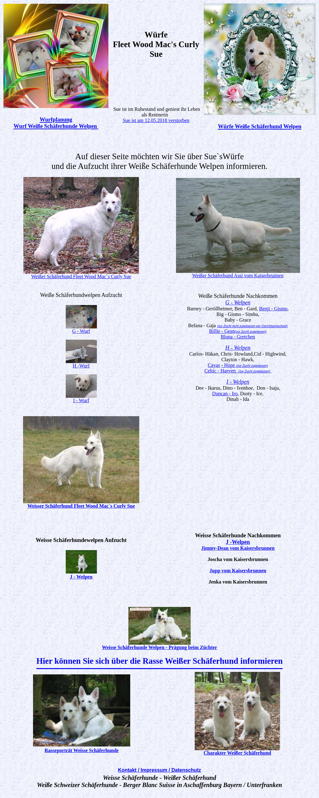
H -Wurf (81, 365)
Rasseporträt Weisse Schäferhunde (82, 750)
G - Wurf (81, 331)
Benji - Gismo (273, 308)
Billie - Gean (237, 331)
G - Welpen (237, 302)
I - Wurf (81, 400)
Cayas (214, 365)
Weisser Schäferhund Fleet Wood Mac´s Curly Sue (81, 506)
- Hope (228, 365)
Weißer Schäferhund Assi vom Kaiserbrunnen (237, 275)
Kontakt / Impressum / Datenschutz (159, 770)
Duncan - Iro (225, 393)
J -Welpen (238, 542)
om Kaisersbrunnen (253, 548)
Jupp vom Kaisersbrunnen (237, 570)
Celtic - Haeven (237, 370)
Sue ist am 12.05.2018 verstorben (156, 120)
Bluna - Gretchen (238, 336)
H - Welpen (237, 348)
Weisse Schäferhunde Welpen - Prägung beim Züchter (159, 647)
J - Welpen (81, 576)
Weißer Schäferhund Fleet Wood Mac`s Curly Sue (81, 276)
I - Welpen (237, 382)
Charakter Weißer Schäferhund (237, 753)
